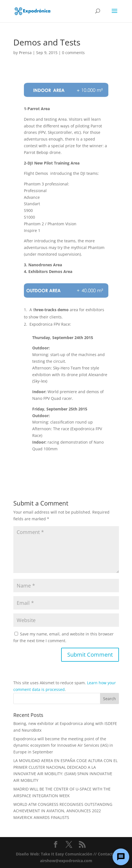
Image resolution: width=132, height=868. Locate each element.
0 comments (73, 52)
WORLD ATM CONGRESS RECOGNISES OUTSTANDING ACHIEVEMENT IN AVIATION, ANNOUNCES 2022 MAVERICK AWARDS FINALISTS (62, 811)
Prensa (25, 52)
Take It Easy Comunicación (66, 854)
